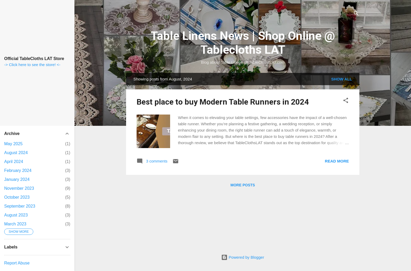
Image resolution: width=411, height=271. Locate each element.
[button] (346, 101)
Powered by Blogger (242, 257)
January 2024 (17, 179)
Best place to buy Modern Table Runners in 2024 (223, 101)
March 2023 (15, 224)
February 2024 (17, 170)
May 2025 (13, 144)
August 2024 (16, 152)
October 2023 (17, 197)
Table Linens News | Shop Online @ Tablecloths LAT (243, 43)
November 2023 (19, 188)
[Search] (356, 14)
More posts (242, 185)
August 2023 (16, 215)
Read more (337, 161)
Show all (341, 79)
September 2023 (19, 206)
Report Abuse (17, 263)
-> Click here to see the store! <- (32, 64)
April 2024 (13, 161)
